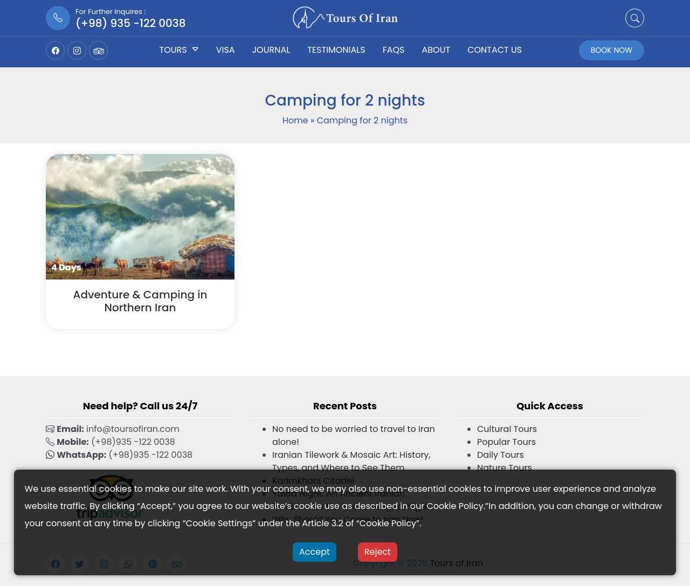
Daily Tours (500, 455)
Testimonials (336, 50)
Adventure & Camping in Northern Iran (140, 301)
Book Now (611, 50)
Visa (225, 50)
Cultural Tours (507, 429)
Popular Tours (506, 442)
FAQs (394, 50)
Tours (173, 50)
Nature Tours (504, 468)
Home (295, 120)
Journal (271, 50)
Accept (314, 552)
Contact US (494, 50)
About (436, 50)
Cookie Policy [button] (454, 506)
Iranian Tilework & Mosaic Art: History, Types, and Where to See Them (351, 461)
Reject (377, 552)
